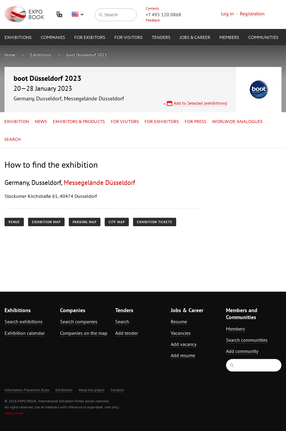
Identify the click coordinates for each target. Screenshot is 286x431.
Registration (252, 14)
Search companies (78, 321)
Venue (14, 222)
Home (10, 55)
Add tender (126, 333)
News (41, 122)
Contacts (152, 8)
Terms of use (14, 413)
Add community (242, 351)
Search (12, 140)
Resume (179, 321)
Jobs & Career (195, 38)
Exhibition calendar (25, 333)
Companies (53, 38)
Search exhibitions (24, 321)
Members (229, 38)
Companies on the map (83, 333)
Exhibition (16, 122)
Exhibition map (46, 222)
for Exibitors (89, 38)
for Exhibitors (162, 122)
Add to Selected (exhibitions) (200, 103)
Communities (263, 38)
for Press (195, 122)
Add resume (183, 355)
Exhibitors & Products (79, 122)
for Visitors (128, 38)
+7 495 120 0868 (163, 14)
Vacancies (181, 333)
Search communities (247, 340)
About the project (91, 390)
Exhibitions (18, 38)
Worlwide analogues (237, 122)
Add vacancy (183, 344)
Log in (227, 14)
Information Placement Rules (27, 390)
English (77, 14)
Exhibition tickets (154, 222)
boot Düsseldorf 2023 (86, 55)
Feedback (153, 20)
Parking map (85, 222)
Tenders (161, 38)
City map (117, 222)
